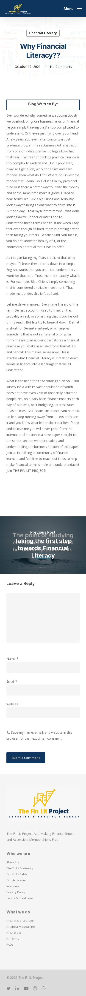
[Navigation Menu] (73, 8)
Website (12, 704)
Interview (12, 886)
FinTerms (12, 938)
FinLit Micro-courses (20, 921)
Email (11, 681)
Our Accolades (16, 880)
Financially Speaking (20, 926)
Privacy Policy (15, 892)
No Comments (61, 66)
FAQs (10, 944)
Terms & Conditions (19, 898)
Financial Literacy (43, 33)
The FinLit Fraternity (19, 868)
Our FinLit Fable (17, 874)
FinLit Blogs (14, 932)
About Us (12, 862)
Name (12, 658)
